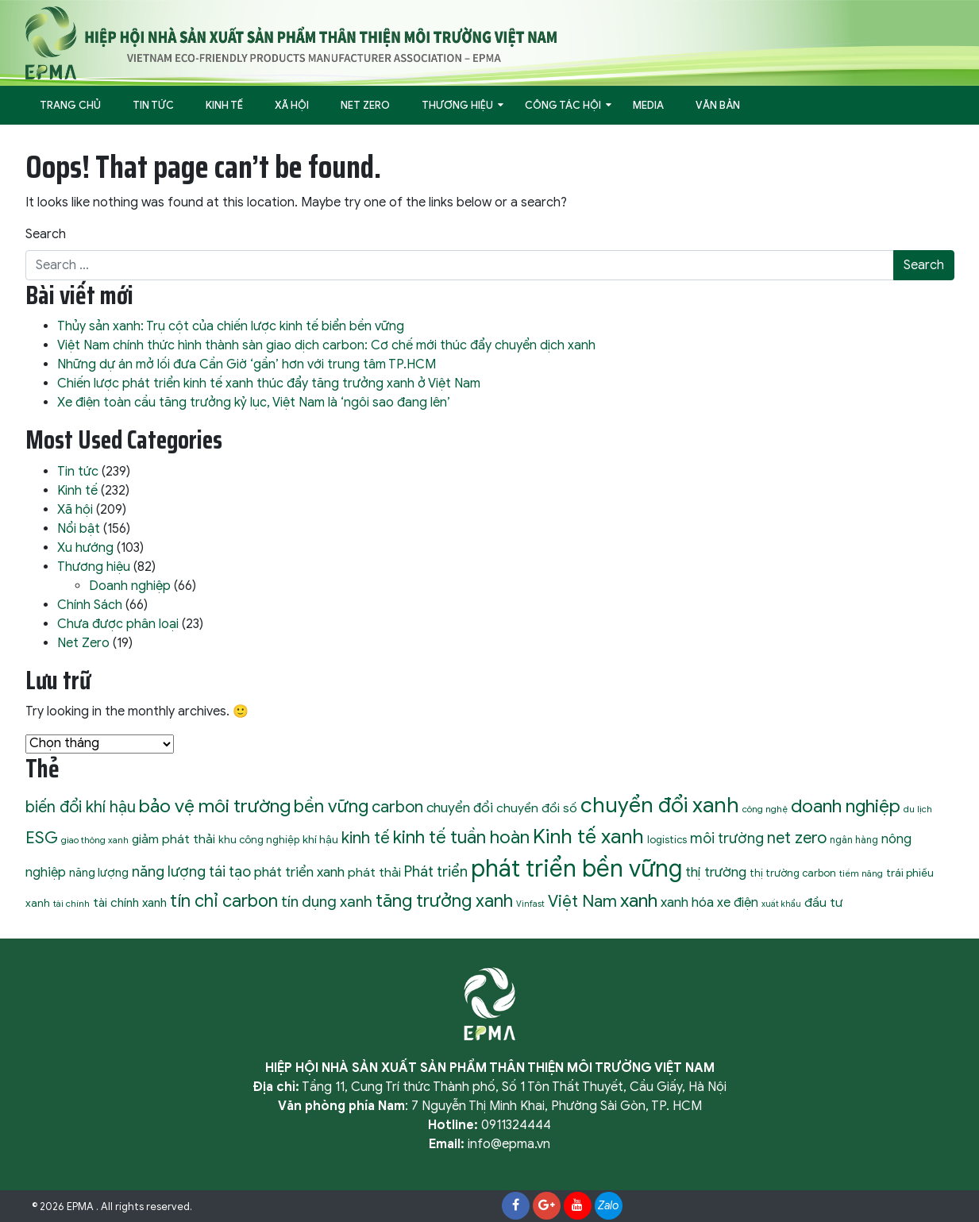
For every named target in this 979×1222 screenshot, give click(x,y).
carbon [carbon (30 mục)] (397, 806)
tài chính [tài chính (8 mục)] (71, 903)
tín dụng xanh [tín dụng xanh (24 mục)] (326, 901)
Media (648, 105)
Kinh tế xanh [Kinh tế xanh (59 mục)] (588, 836)
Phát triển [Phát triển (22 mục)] (436, 871)
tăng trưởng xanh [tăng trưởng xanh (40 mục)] (444, 900)
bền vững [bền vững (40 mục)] (331, 806)
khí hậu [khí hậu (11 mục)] (320, 839)
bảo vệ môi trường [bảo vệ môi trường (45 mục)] (215, 806)
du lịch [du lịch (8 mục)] (918, 809)
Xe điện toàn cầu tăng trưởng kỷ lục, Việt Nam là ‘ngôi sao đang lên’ (253, 403)
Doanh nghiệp (130, 586)
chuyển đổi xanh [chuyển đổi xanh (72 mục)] (659, 805)
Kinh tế (224, 105)
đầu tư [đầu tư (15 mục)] (823, 902)
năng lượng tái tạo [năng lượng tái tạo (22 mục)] (191, 871)
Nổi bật (78, 529)
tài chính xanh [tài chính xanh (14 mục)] (130, 902)
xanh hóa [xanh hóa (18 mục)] (687, 902)
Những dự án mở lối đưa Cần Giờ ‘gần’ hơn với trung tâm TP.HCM (246, 364)
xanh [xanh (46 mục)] (638, 900)
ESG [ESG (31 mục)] (41, 837)
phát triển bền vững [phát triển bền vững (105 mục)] (576, 868)
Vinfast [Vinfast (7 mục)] (530, 904)
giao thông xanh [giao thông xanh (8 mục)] (95, 840)
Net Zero (365, 105)
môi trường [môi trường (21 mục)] (727, 838)
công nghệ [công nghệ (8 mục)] (765, 809)
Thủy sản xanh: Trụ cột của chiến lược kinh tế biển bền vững (230, 326)
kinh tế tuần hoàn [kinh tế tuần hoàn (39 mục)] (461, 837)
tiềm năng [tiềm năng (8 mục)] (861, 873)
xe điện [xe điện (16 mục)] (737, 902)
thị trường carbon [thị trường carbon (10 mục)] (793, 873)
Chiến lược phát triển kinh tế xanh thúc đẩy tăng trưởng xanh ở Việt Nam (268, 383)
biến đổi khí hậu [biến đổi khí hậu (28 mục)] (80, 807)
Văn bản (718, 105)
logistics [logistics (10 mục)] (667, 839)
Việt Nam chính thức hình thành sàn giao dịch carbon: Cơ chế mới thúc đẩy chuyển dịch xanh (326, 345)
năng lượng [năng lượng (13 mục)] (99, 872)
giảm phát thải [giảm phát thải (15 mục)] (173, 838)
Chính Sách (89, 605)
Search (45, 234)
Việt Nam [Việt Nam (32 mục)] (582, 901)
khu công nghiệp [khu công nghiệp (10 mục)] (258, 839)
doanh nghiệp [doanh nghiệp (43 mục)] (845, 806)
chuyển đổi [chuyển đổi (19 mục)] (459, 807)
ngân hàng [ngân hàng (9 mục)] (854, 840)
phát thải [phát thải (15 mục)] (374, 872)
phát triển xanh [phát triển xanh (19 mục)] (299, 872)
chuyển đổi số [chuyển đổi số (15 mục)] (536, 807)
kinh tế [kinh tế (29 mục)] (365, 837)
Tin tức (153, 105)
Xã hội (292, 105)
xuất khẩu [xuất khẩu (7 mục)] (781, 904)
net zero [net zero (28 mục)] (797, 838)
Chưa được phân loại (118, 624)
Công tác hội (563, 105)
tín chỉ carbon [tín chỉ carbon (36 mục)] (224, 901)
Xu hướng (85, 548)
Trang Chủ (70, 105)
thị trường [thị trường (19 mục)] (715, 872)
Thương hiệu (457, 105)
